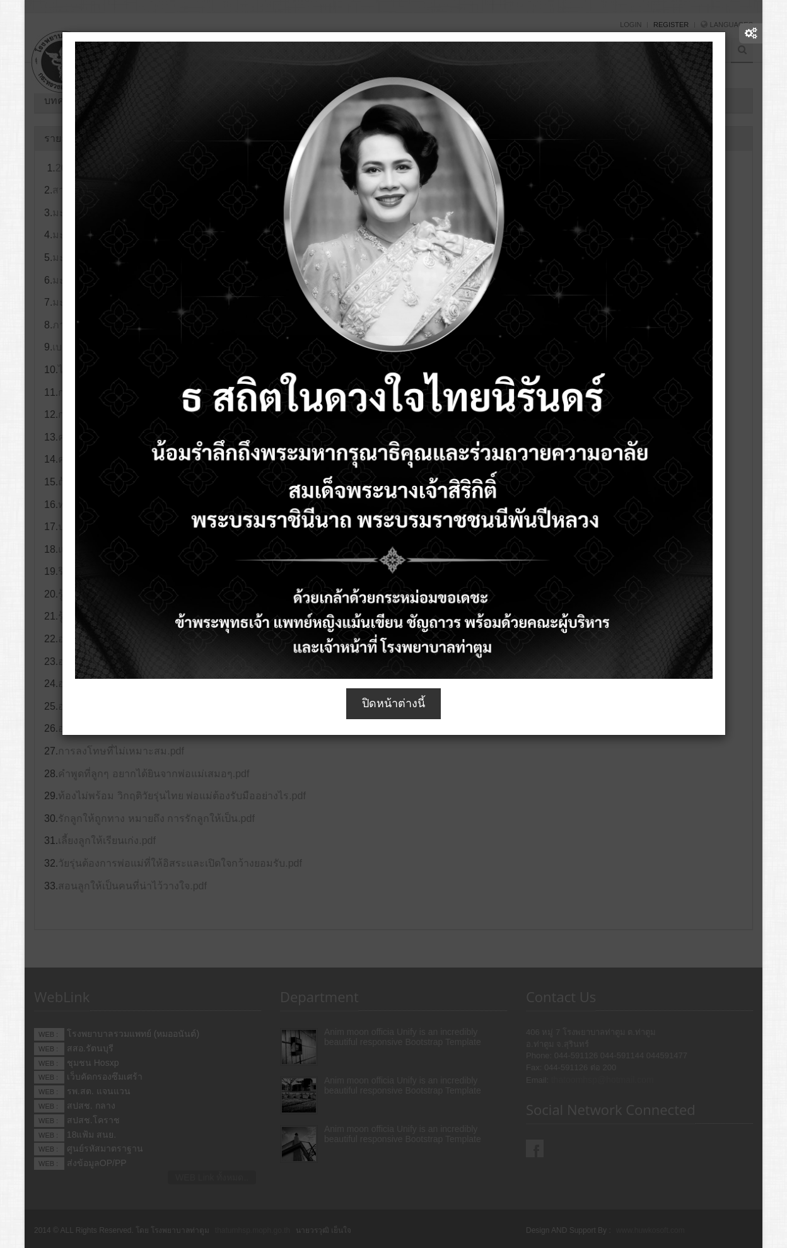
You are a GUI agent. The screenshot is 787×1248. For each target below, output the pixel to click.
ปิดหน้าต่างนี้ (393, 703)
